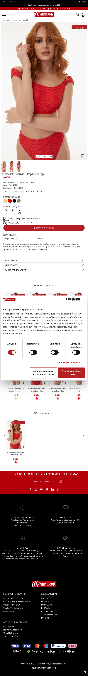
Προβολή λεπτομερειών (68, 362)
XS (6, 211)
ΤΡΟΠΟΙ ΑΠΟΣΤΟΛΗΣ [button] (44, 260)
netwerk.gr (51, 667)
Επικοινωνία (46, 604)
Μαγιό (25, 20)
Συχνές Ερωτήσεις (11, 636)
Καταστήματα (47, 601)
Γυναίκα (16, 20)
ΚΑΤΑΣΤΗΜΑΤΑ (11, 2)
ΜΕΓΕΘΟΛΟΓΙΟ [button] (44, 265)
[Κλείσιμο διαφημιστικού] (84, 300)
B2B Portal (45, 608)
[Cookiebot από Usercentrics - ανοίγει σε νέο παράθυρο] (68, 300)
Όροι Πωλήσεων (10, 633)
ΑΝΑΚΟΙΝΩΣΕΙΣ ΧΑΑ (50, 614)
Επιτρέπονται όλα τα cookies (71, 372)
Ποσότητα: (9, 222)
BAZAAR (6, 20)
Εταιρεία (45, 617)
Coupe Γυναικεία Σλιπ (13, 598)
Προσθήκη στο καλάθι (44, 227)
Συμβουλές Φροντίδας (13, 608)
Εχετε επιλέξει (9, 235)
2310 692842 (22, 522)
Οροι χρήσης (9, 626)
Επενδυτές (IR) (47, 611)
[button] (44, 156)
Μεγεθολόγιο (9, 611)
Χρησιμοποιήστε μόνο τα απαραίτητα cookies (43, 372)
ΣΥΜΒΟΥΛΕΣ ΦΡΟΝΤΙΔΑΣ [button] (44, 270)
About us (45, 598)
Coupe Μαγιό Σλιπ (11, 604)
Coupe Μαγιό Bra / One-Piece (16, 601)
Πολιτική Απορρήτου (12, 629)
